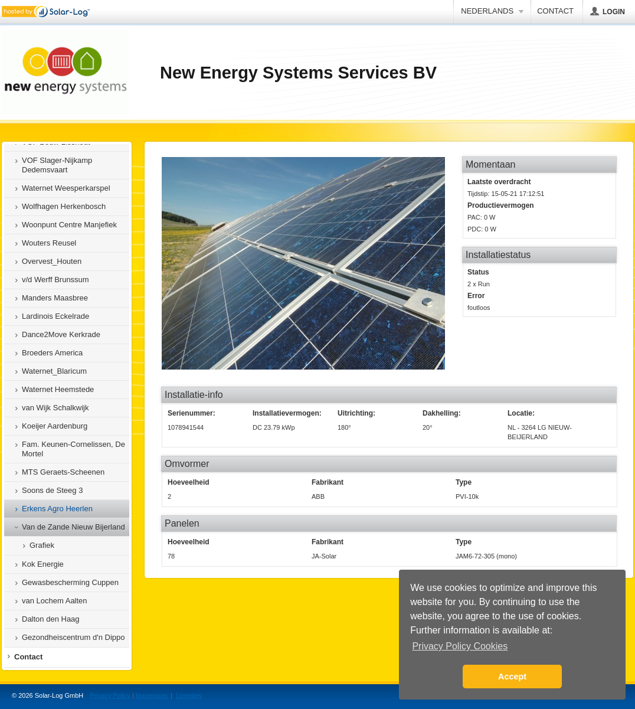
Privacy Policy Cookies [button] (460, 646)
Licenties (188, 695)
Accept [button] (512, 676)
